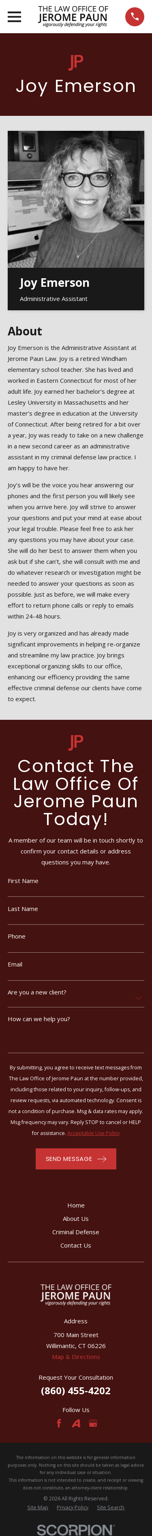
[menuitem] (37, 1508)
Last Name (23, 909)
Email (15, 964)
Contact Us (75, 1245)
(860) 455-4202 (76, 1390)
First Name (23, 881)
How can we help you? (39, 1019)
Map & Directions (76, 1357)
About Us (76, 1218)
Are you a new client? (37, 992)
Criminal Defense (75, 1232)
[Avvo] (76, 1423)
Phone (17, 936)
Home (76, 1205)
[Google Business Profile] (93, 1423)
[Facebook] (59, 1423)
